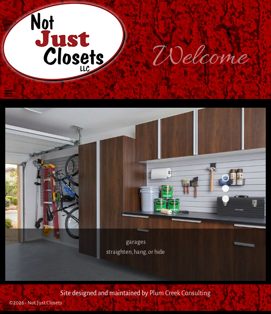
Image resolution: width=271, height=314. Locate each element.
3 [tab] (225, 198)
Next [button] (233, 221)
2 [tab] (225, 188)
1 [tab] (225, 177)
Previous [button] (219, 221)
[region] (135, 194)
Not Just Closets (45, 303)
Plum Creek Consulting (180, 293)
